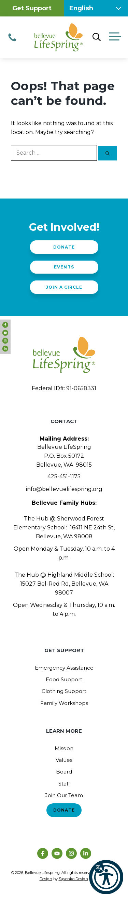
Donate (64, 247)
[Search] (107, 153)
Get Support (32, 8)
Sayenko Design (73, 878)
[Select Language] (96, 8)
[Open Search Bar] (97, 37)
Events (64, 266)
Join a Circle (64, 287)
